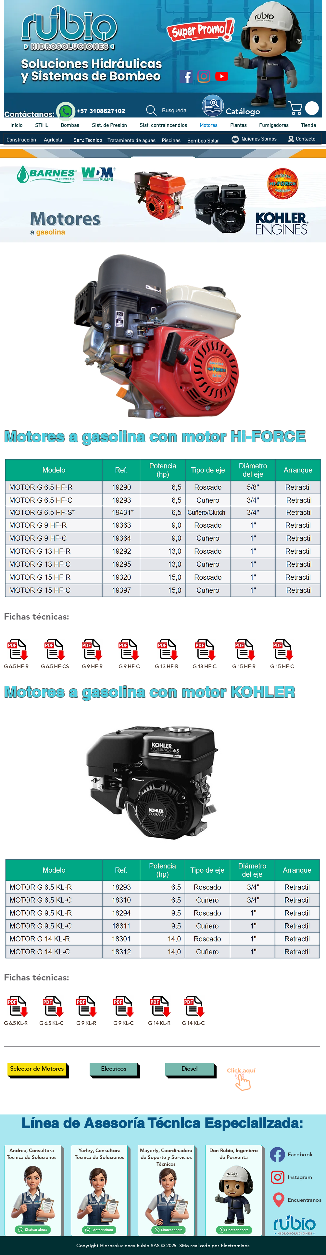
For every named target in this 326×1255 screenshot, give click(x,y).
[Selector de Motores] (36, 1069)
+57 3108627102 (101, 111)
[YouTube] (221, 76)
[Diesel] (189, 1069)
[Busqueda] (165, 110)
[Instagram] (203, 76)
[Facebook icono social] (186, 76)
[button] (305, 108)
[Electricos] (113, 1069)
